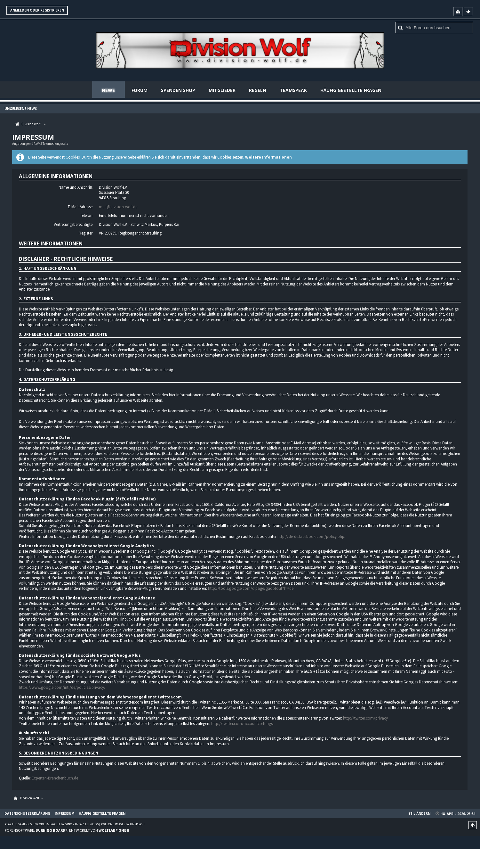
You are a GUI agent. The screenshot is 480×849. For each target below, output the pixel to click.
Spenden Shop (178, 90)
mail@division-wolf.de (118, 207)
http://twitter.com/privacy (365, 718)
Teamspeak (293, 90)
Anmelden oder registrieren (37, 10)
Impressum (64, 814)
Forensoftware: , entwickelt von (67, 830)
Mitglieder (222, 90)
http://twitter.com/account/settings (242, 724)
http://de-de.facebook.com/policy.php (310, 537)
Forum (140, 90)
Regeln (257, 90)
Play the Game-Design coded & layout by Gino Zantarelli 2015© (52, 824)
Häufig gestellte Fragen (350, 90)
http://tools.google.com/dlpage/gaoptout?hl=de (250, 588)
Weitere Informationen (268, 157)
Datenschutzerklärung (27, 814)
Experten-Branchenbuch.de (55, 778)
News (108, 90)
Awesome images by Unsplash (123, 824)
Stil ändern (419, 814)
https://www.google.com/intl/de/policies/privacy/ (62, 687)
